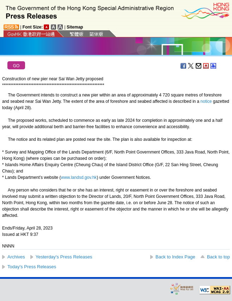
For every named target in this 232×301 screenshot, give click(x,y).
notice (206, 101)
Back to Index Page (175, 256)
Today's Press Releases (31, 266)
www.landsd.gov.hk (79, 177)
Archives (16, 256)
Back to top (218, 256)
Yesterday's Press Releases (64, 256)
